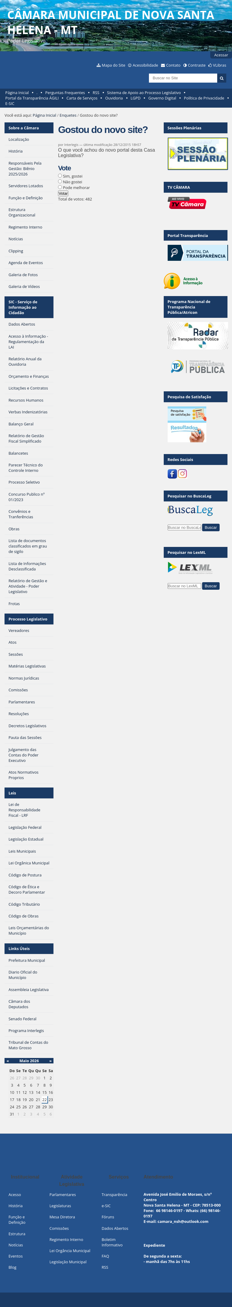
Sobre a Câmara (23, 128)
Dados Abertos (115, 1228)
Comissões (59, 1228)
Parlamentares (63, 1194)
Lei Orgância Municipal (70, 1250)
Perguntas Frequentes (65, 92)
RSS (96, 92)
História (15, 1205)
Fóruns (108, 1217)
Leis (12, 793)
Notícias (15, 1245)
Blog (12, 1267)
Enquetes (68, 115)
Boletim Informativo (112, 1242)
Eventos (15, 1256)
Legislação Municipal (68, 1261)
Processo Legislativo (27, 619)
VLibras (219, 65)
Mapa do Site (113, 65)
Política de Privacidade (204, 98)
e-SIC (106, 1205)
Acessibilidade (145, 65)
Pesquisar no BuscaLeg (189, 496)
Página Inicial (17, 92)
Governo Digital (162, 98)
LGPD (135, 98)
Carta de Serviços (82, 98)
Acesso (14, 1194)
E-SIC (9, 103)
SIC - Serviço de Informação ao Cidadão (22, 307)
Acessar (221, 55)
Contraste (196, 65)
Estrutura (16, 1233)
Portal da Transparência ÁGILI (32, 98)
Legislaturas (60, 1205)
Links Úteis (19, 948)
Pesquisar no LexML (187, 552)
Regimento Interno (66, 1239)
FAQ (105, 1256)
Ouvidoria (114, 98)
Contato (173, 65)
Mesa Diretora (62, 1217)
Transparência (114, 1194)
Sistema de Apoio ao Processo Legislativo (144, 92)
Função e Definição (16, 1219)
